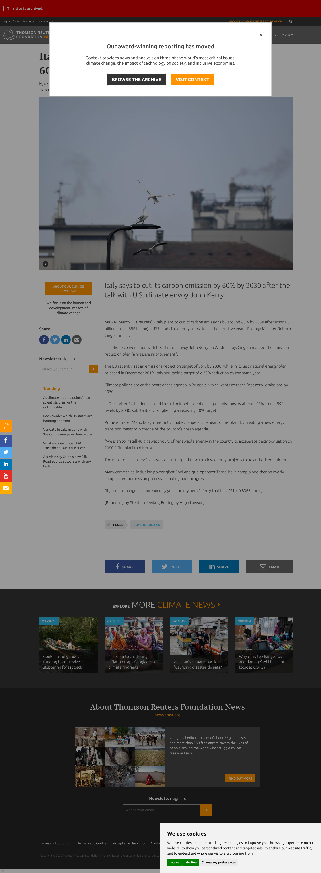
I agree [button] (174, 862)
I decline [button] (191, 862)
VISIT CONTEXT (192, 79)
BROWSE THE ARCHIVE (136, 79)
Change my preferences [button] (219, 862)
